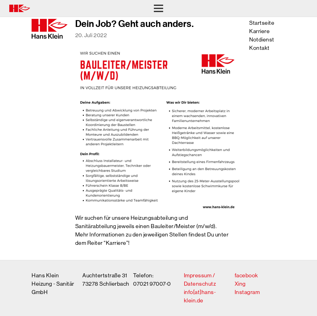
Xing (240, 284)
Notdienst (261, 40)
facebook (246, 275)
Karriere (259, 31)
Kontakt (259, 48)
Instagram (247, 292)
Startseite (261, 23)
